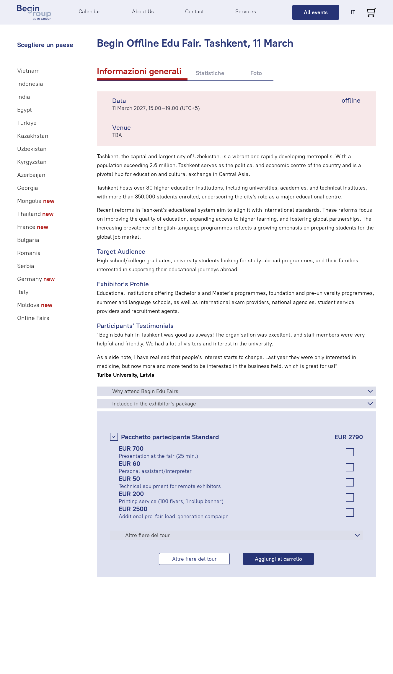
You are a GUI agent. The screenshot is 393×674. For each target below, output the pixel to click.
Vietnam (28, 70)
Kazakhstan (32, 135)
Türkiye (27, 122)
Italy (22, 291)
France (32, 226)
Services (245, 11)
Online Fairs (33, 317)
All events (316, 12)
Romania (29, 252)
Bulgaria (28, 239)
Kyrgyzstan (32, 161)
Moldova (34, 304)
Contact (194, 11)
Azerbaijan (31, 174)
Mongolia (35, 200)
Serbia (25, 265)
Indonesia (30, 83)
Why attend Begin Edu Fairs (145, 391)
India (23, 96)
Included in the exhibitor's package (154, 403)
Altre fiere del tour (147, 535)
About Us (143, 11)
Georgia (27, 187)
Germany (36, 278)
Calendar (89, 11)
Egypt (24, 109)
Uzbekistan (32, 148)
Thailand (35, 213)
